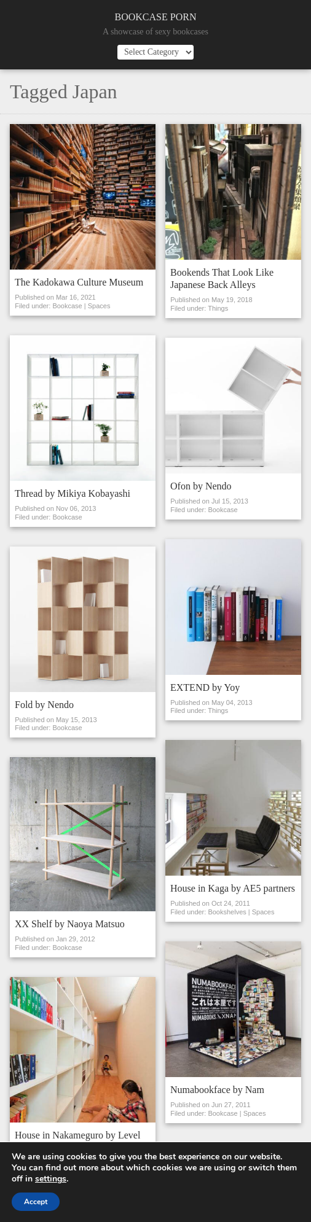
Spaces (99, 305)
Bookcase (67, 305)
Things (218, 308)
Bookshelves (227, 912)
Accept (35, 1202)
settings (50, 1179)
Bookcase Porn (156, 17)
